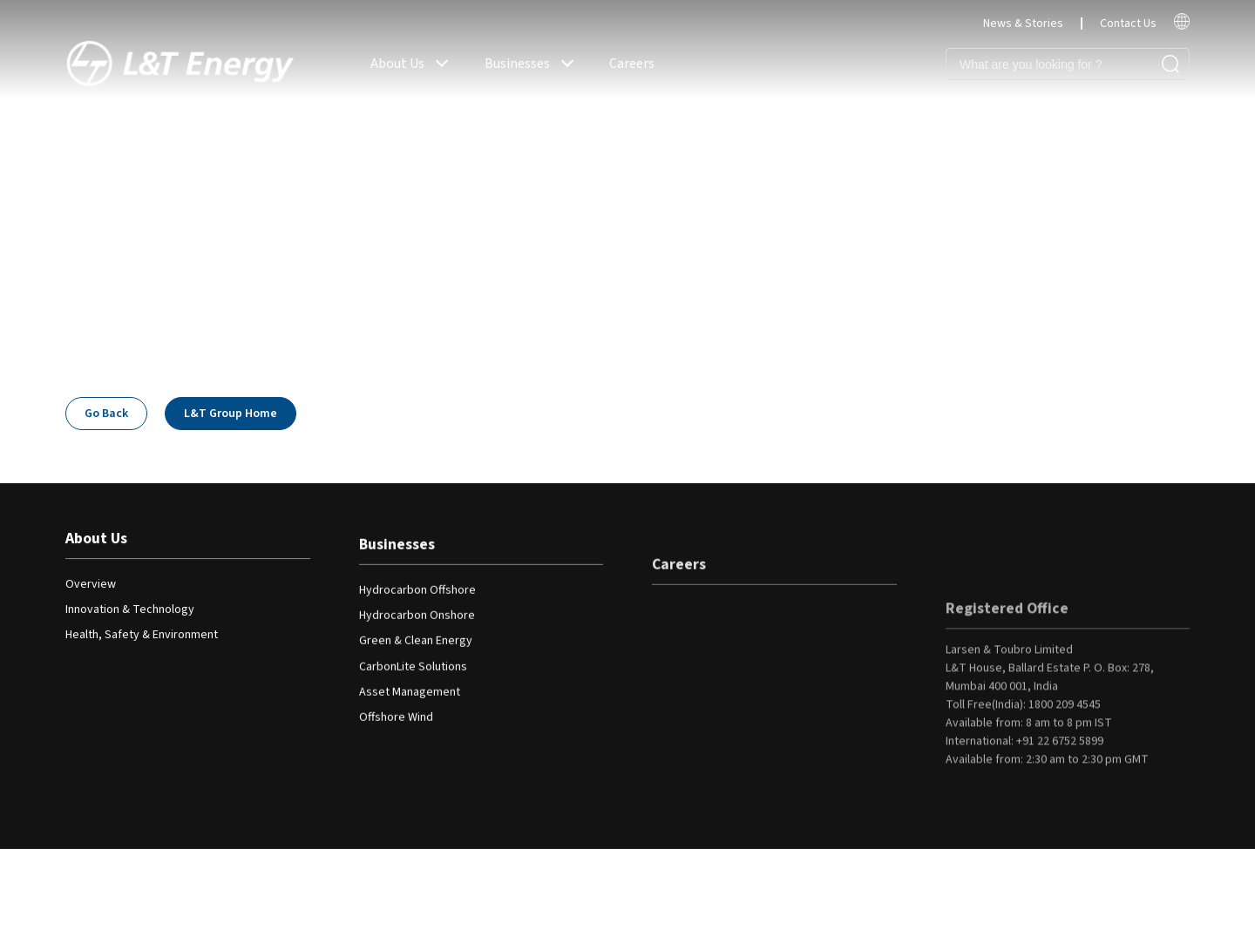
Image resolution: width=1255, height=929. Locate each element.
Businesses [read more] (517, 63)
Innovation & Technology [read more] (129, 611)
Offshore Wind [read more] (396, 725)
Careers (679, 583)
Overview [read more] (90, 585)
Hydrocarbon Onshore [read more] (417, 623)
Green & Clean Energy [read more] (415, 648)
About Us (96, 540)
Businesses (397, 552)
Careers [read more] (632, 63)
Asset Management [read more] (409, 700)
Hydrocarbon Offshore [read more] (417, 597)
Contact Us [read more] (1128, 23)
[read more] (1182, 26)
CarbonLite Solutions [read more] (413, 674)
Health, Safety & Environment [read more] (141, 636)
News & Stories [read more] (1023, 23)
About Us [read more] (397, 63)
